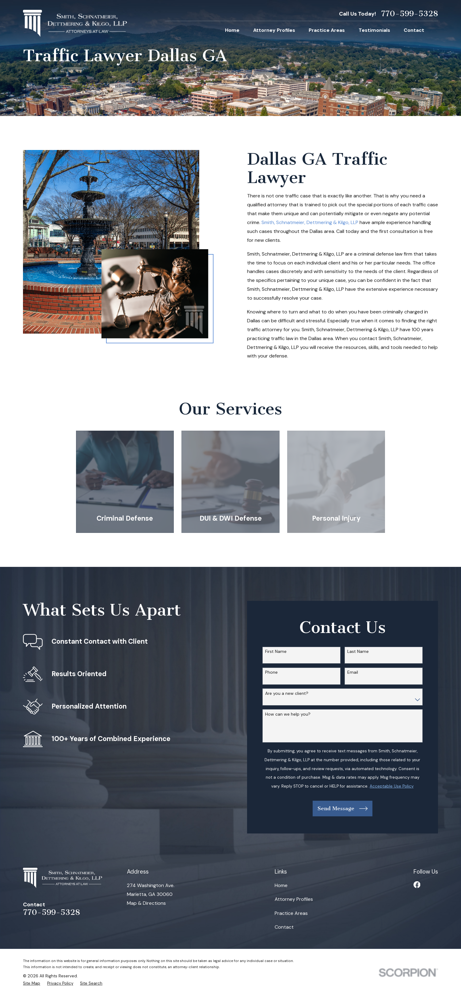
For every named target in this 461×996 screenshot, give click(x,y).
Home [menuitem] (232, 30)
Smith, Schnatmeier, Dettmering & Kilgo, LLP (309, 222)
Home (281, 885)
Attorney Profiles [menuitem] (274, 30)
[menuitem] (31, 983)
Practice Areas (291, 913)
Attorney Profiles (294, 899)
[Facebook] (416, 884)
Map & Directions (146, 903)
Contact (284, 927)
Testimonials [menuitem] (374, 30)
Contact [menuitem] (414, 30)
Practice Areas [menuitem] (327, 30)
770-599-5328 (409, 13)
